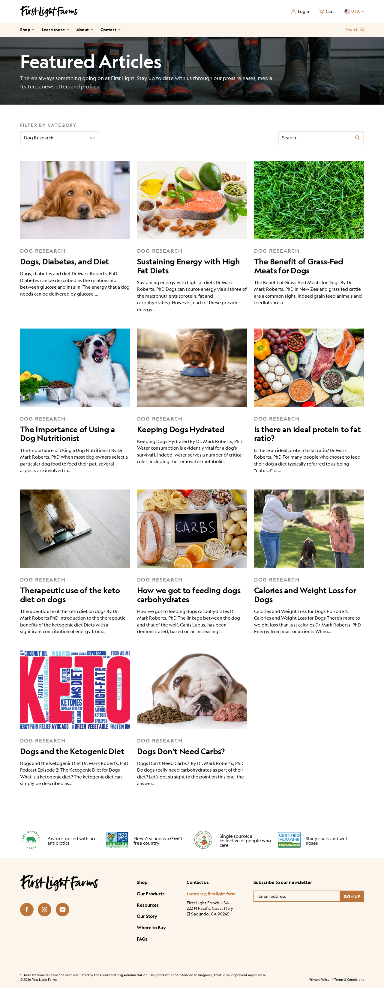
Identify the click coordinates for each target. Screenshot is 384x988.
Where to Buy (151, 927)
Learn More (53, 29)
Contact (108, 29)
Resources (148, 905)
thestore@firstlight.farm (211, 893)
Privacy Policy (319, 980)
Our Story (147, 916)
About (82, 29)
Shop (25, 29)
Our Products (151, 894)
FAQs (142, 939)
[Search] (358, 138)
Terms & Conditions (349, 980)
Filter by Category (48, 125)
